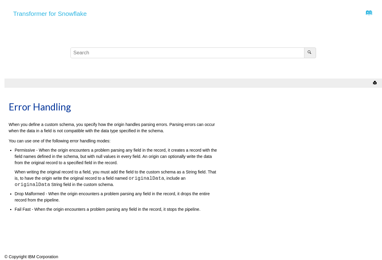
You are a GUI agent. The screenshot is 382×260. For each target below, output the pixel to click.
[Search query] (193, 52)
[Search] (310, 52)
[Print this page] (375, 83)
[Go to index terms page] (367, 14)
